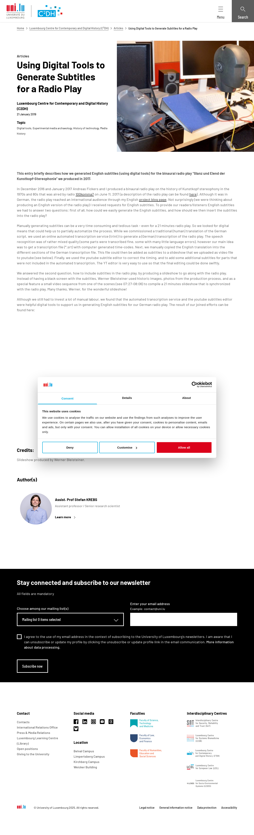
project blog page (152, 199)
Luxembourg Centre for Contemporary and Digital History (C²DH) (69, 28)
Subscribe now (32, 666)
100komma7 (85, 194)
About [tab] (186, 397)
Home (20, 28)
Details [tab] (127, 397)
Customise (127, 447)
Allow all (184, 447)
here (193, 194)
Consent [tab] (68, 398)
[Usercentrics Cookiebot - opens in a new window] (194, 385)
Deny (70, 447)
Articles (118, 28)
